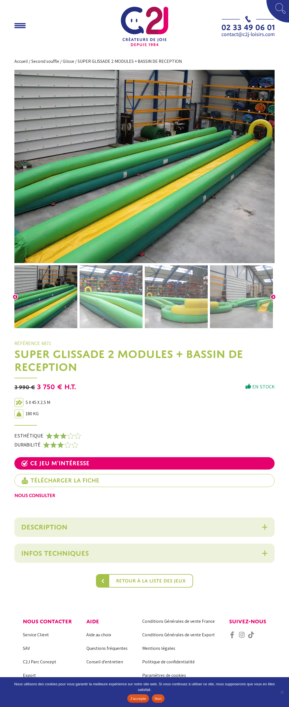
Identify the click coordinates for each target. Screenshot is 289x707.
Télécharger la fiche (60, 480)
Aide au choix (98, 635)
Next (273, 297)
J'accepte (138, 699)
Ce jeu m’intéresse (55, 463)
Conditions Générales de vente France (178, 621)
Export (29, 675)
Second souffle (45, 61)
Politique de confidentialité (168, 662)
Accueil (21, 61)
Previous (15, 297)
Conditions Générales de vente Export (178, 635)
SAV (26, 648)
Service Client (36, 635)
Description (44, 527)
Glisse (68, 61)
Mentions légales (158, 648)
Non (158, 699)
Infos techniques (55, 553)
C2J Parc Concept (39, 662)
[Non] (282, 692)
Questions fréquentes (107, 648)
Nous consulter (34, 495)
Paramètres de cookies (164, 675)
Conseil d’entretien (104, 662)
